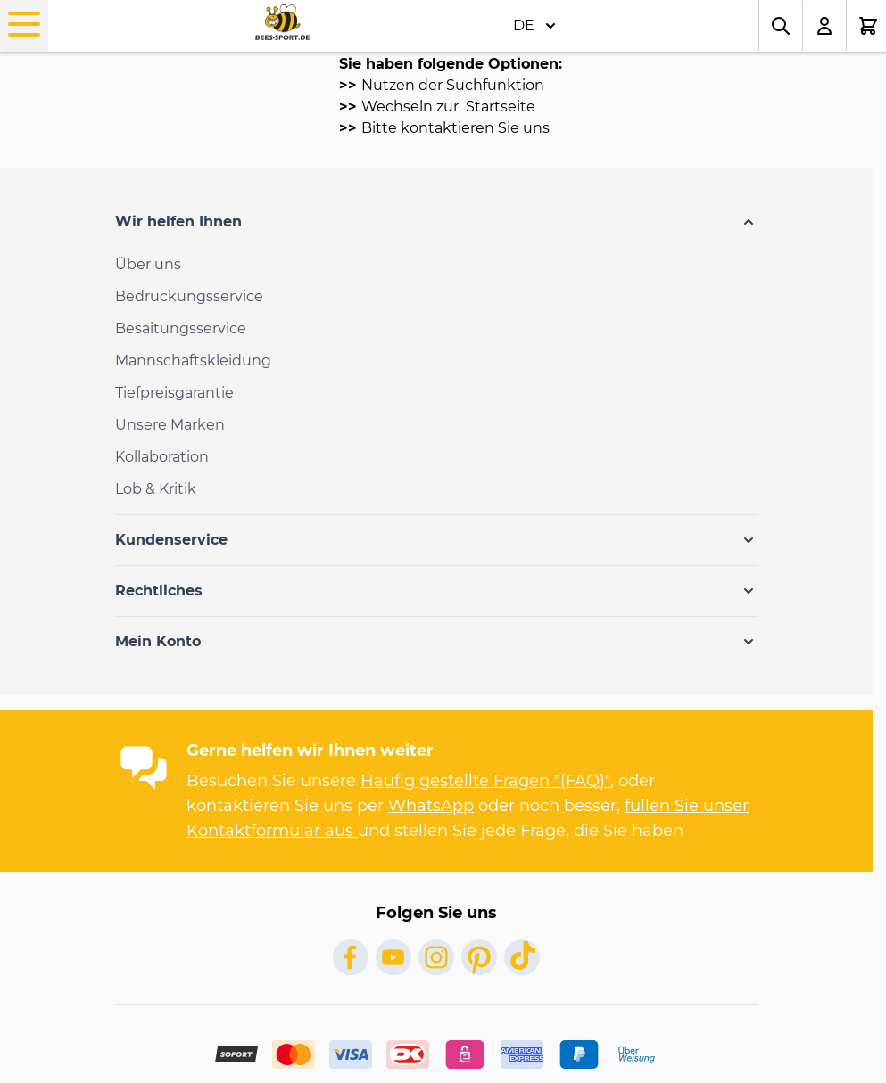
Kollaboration (162, 456)
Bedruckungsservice (189, 296)
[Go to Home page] (282, 22)
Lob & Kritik (155, 488)
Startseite (498, 106)
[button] (436, 222)
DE (534, 26)
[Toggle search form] (780, 26)
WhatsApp (431, 806)
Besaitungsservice (180, 328)
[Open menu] (24, 24)
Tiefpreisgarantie (174, 392)
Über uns (148, 264)
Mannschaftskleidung (193, 360)
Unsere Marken (170, 424)
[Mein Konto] (825, 26)
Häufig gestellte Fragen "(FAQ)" (485, 781)
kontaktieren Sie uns (475, 127)
